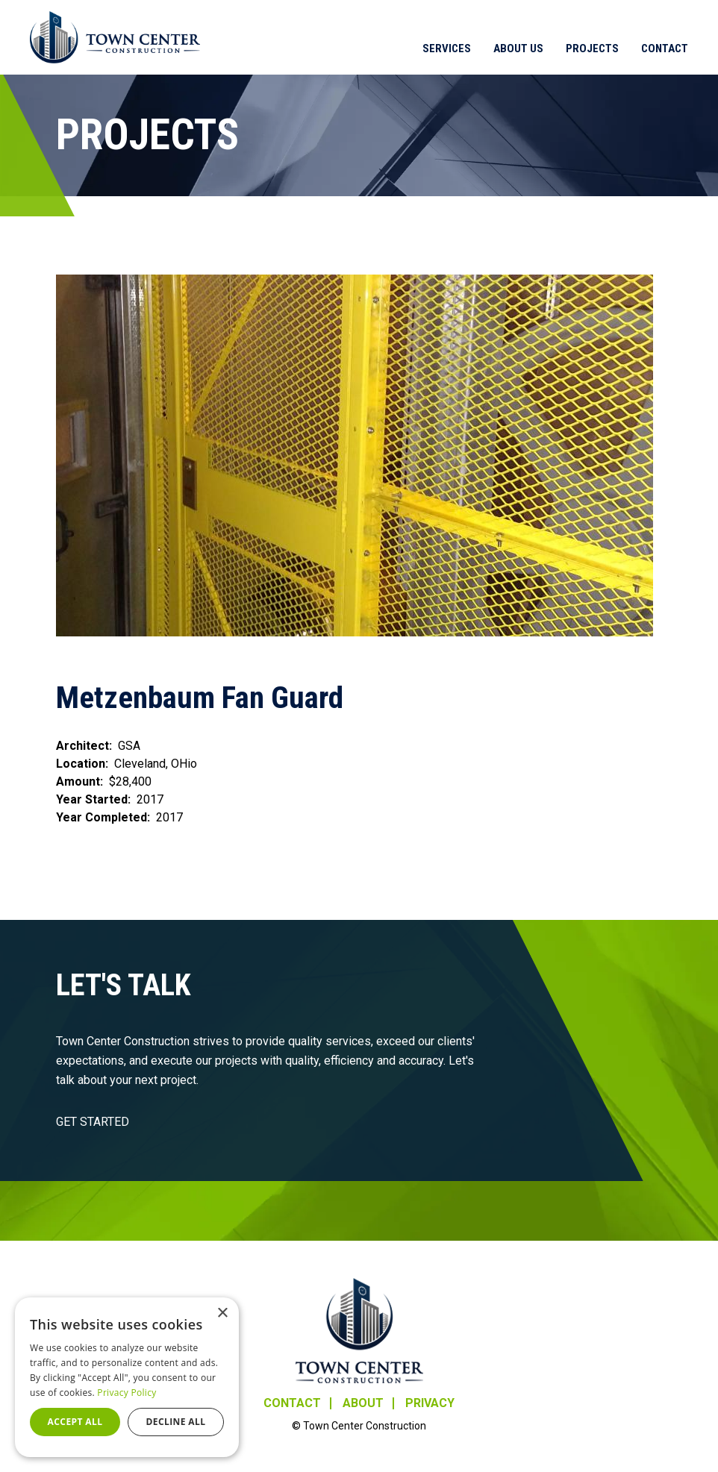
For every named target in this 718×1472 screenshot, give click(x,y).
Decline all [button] (176, 1421)
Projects (592, 48)
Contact (664, 48)
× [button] (222, 1313)
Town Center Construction (359, 1330)
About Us (518, 48)
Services (446, 48)
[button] (359, 455)
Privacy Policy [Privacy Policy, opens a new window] (126, 1392)
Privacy (430, 1403)
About (363, 1403)
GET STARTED (92, 1122)
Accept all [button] (75, 1421)
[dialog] (127, 1377)
